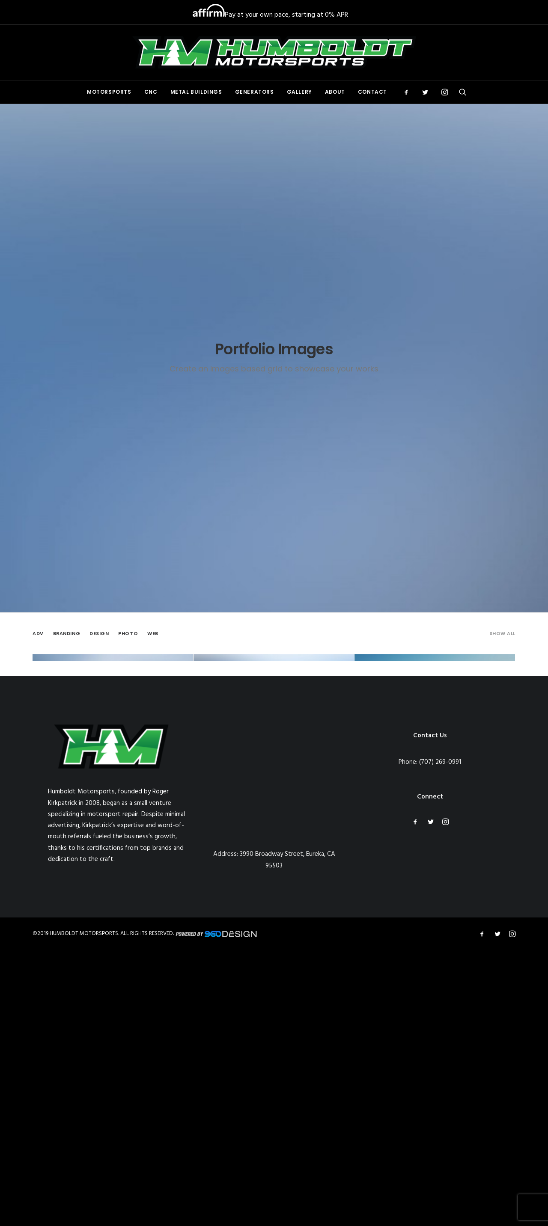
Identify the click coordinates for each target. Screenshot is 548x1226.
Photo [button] (128, 282)
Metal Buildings (196, 91)
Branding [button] (66, 282)
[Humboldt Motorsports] (274, 52)
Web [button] (152, 282)
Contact (372, 91)
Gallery (299, 91)
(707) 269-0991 (440, 1047)
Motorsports (109, 91)
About (335, 91)
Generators (254, 91)
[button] (409, 92)
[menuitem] (109, 92)
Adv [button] (38, 282)
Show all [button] (502, 282)
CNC (151, 91)
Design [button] (99, 282)
